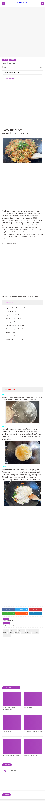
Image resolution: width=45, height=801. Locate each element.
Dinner (21, 630)
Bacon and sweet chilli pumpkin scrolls (9, 709)
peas (11, 632)
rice (17, 632)
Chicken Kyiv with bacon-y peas (33, 731)
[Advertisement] (22, 32)
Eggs (28, 630)
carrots (12, 60)
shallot (35, 632)
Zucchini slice (7, 731)
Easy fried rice (28, 708)
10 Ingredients (9, 76)
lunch (35, 630)
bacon (5, 60)
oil (4, 632)
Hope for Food (22, 3)
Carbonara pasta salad (30, 755)
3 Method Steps (10, 78)
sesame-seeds (26, 632)
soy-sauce (6, 635)
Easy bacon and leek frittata (11, 755)
